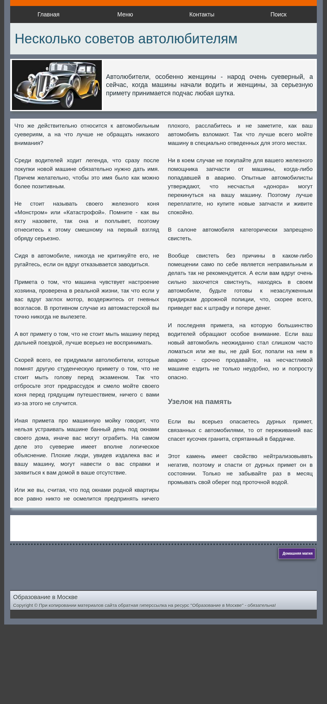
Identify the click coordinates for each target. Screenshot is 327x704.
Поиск (278, 14)
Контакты (201, 14)
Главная (48, 14)
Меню (125, 14)
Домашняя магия (297, 553)
